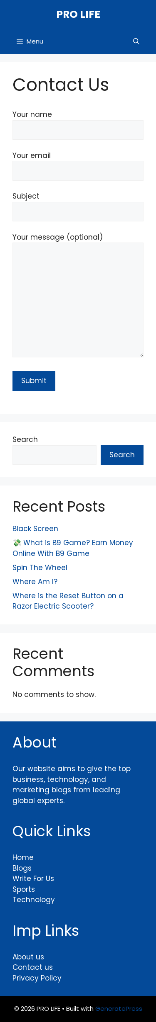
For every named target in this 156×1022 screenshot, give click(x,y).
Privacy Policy (37, 978)
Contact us (32, 967)
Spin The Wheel (39, 568)
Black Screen (35, 529)
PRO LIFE (78, 14)
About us (28, 957)
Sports (23, 889)
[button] (136, 41)
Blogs (22, 868)
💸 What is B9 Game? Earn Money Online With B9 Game (72, 548)
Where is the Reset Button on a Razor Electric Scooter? (68, 601)
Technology (33, 900)
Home (23, 857)
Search (25, 439)
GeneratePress (118, 1008)
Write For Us (33, 879)
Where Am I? (34, 582)
